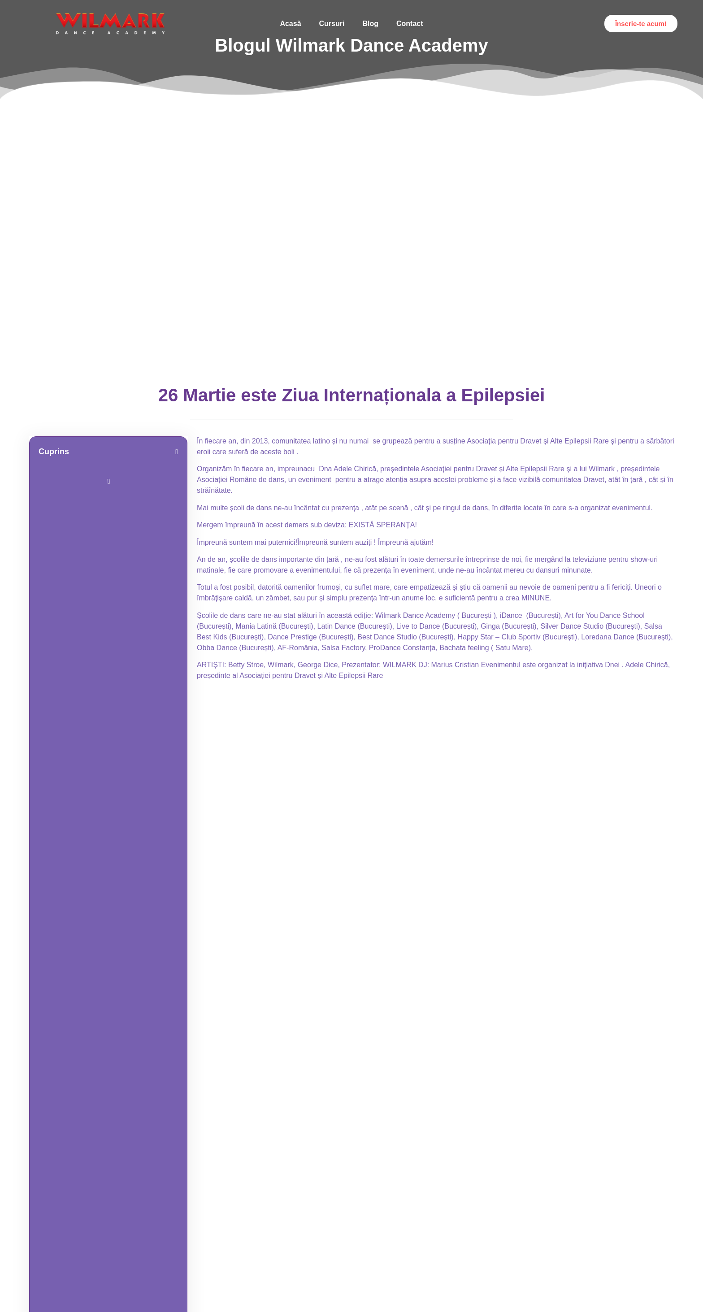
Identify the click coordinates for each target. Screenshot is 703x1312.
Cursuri (332, 23)
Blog (370, 23)
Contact (409, 23)
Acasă (290, 23)
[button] (176, 452)
